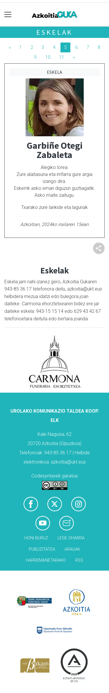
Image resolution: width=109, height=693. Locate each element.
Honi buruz (36, 538)
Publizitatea (42, 549)
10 (48, 57)
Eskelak (54, 32)
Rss (79, 560)
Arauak (72, 549)
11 (61, 57)
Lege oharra (71, 538)
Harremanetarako (46, 560)
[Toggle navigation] (8, 15)
